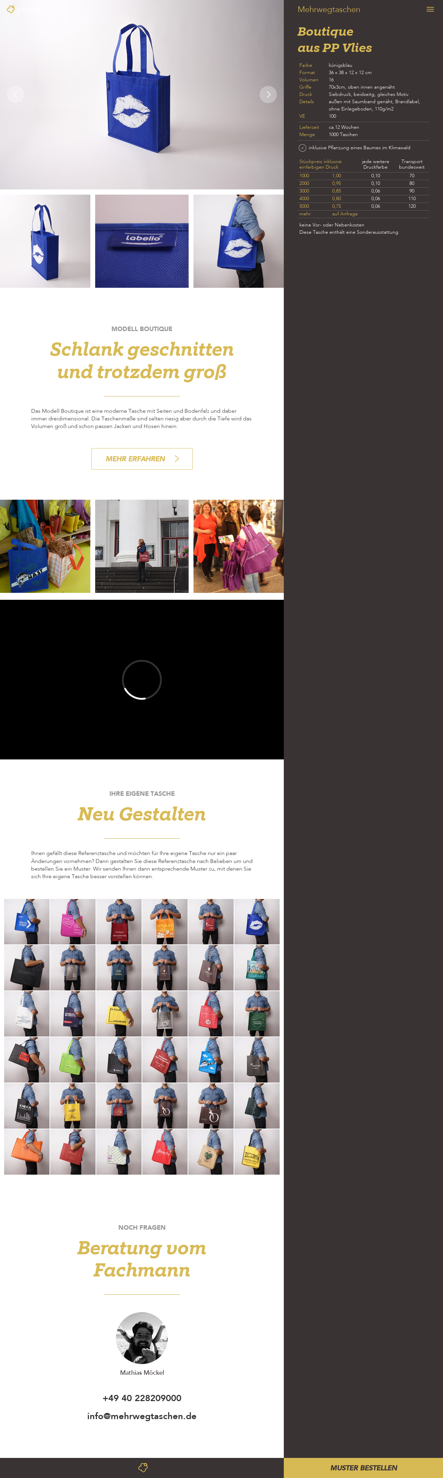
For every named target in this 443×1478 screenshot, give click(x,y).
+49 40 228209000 (141, 1398)
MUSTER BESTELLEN (363, 1468)
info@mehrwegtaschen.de (142, 1416)
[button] (14, 94)
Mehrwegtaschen (329, 10)
